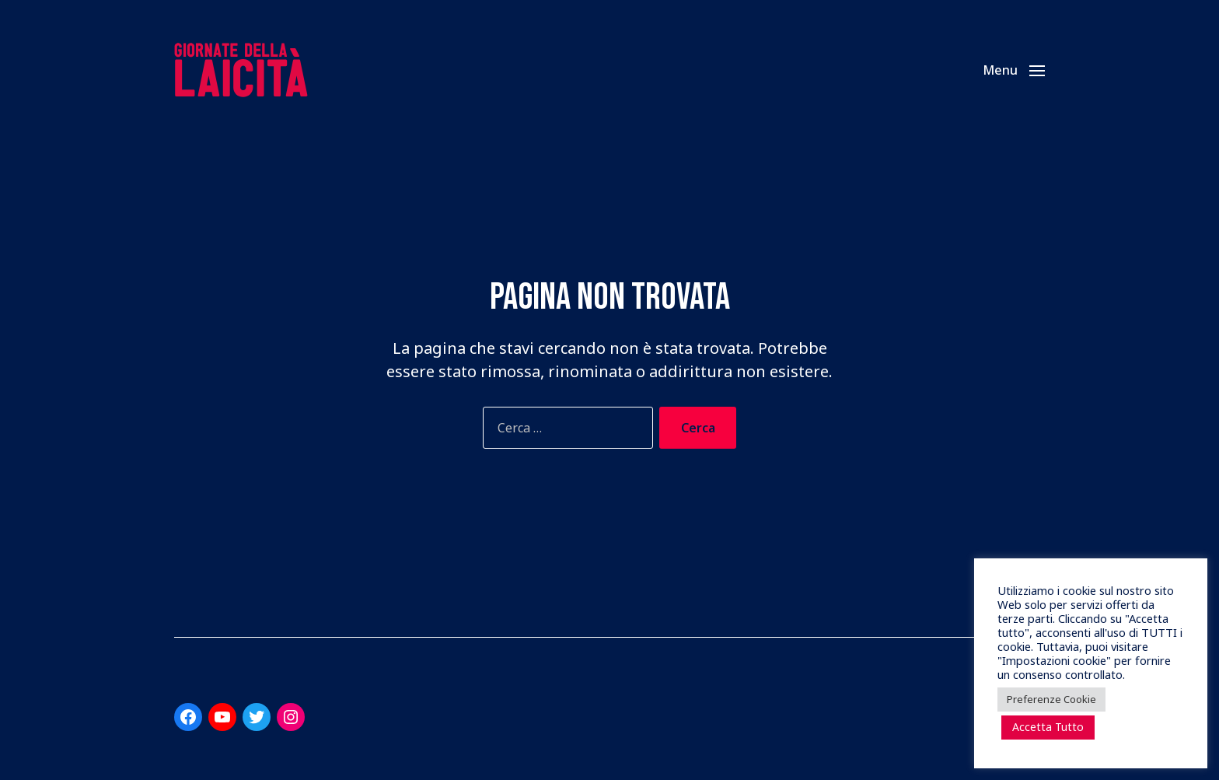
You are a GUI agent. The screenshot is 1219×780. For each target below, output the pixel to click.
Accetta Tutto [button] (1048, 726)
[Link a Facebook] (188, 717)
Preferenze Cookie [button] (1051, 699)
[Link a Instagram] (291, 717)
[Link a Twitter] (257, 717)
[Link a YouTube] (222, 717)
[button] (1013, 70)
